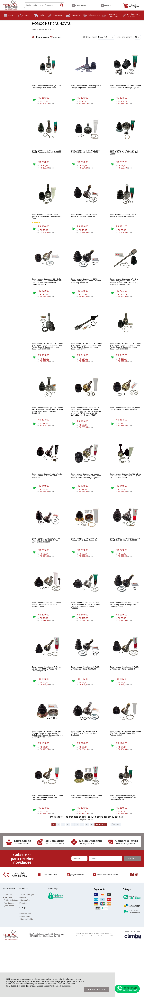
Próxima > (100, 867)
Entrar (106, 5)
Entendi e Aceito (96, 989)
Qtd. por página (124, 37)
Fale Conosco (9, 946)
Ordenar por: (89, 37)
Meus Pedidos (26, 957)
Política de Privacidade (61, 986)
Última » (115, 867)
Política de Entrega (11, 943)
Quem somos (9, 949)
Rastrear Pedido (27, 962)
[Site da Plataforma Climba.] (132, 978)
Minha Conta (25, 959)
